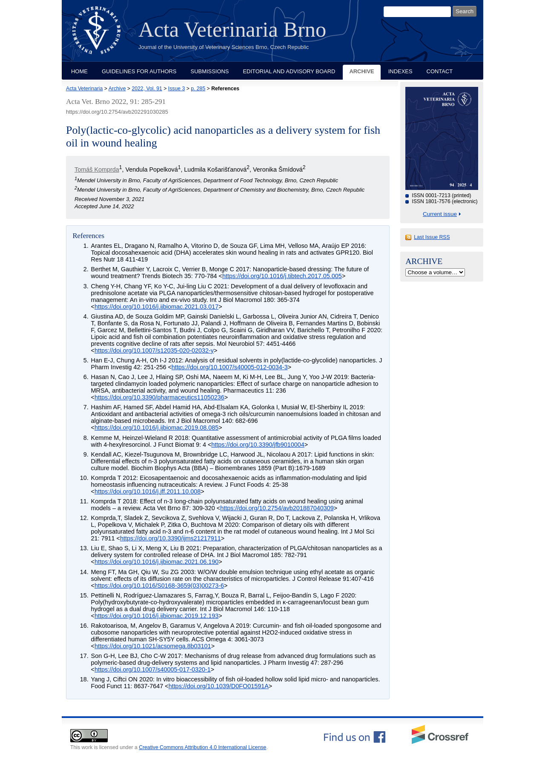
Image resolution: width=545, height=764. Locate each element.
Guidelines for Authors (139, 71)
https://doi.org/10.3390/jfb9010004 (257, 444)
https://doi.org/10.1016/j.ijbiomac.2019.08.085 (156, 427)
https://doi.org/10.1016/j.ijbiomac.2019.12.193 (156, 615)
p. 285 (198, 89)
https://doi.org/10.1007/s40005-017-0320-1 (153, 669)
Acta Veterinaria (84, 89)
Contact (440, 71)
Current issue (440, 214)
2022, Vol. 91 (147, 89)
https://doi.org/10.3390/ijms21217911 (170, 538)
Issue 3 (176, 89)
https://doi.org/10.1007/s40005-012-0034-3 (230, 367)
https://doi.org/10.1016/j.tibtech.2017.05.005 (282, 276)
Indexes (400, 71)
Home (79, 71)
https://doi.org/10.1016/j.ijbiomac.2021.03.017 (156, 306)
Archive (361, 71)
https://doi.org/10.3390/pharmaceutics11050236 (159, 397)
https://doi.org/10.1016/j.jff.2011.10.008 (148, 491)
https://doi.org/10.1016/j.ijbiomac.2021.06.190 (156, 561)
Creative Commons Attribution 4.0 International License (202, 747)
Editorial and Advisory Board (289, 71)
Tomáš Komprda (97, 169)
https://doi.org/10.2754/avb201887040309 (276, 508)
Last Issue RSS (432, 237)
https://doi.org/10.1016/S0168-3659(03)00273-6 (159, 585)
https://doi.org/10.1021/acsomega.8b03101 (153, 646)
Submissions (210, 71)
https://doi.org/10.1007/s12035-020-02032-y (154, 350)
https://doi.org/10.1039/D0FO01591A (219, 686)
